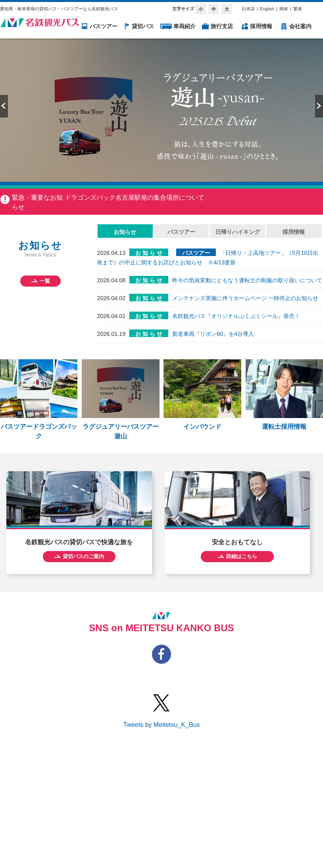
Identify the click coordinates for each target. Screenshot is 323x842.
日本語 (248, 8)
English (267, 8)
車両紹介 (184, 26)
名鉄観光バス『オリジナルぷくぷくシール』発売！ (236, 316)
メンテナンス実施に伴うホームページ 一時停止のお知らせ (245, 298)
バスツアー (103, 26)
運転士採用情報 (284, 394)
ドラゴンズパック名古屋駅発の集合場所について (134, 197)
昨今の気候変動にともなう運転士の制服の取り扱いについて (247, 280)
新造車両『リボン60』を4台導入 (213, 334)
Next (319, 106)
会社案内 (300, 26)
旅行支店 (222, 26)
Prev (4, 106)
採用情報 (261, 26)
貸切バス (143, 26)
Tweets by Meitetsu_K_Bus (161, 724)
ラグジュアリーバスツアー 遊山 (120, 399)
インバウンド (202, 394)
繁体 (297, 8)
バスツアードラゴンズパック (38, 399)
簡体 (283, 8)
